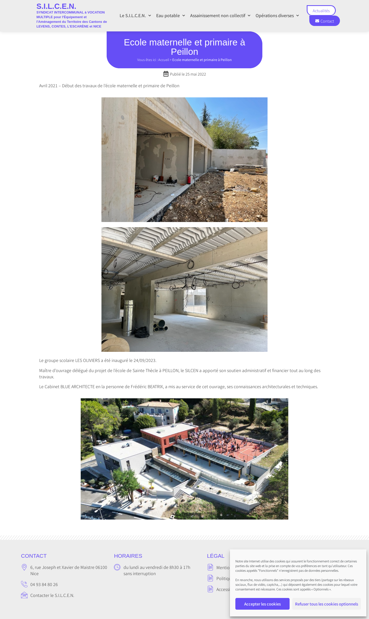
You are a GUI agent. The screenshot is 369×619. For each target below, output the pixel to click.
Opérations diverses (277, 15)
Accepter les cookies (262, 604)
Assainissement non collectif (220, 15)
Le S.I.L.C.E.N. (135, 15)
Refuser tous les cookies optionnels (326, 604)
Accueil (163, 59)
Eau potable (170, 15)
